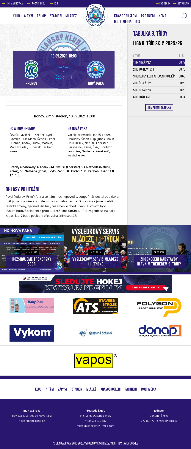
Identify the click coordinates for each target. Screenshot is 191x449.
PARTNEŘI (148, 16)
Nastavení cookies (128, 443)
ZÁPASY (63, 389)
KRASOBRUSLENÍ (125, 16)
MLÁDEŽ (91, 389)
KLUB (38, 389)
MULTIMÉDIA (148, 389)
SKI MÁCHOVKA (15, 3)
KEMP (163, 16)
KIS (56, 3)
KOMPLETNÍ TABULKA (159, 107)
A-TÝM (50, 389)
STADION (77, 389)
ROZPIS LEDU (39, 3)
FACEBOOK (164, 3)
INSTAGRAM (183, 3)
